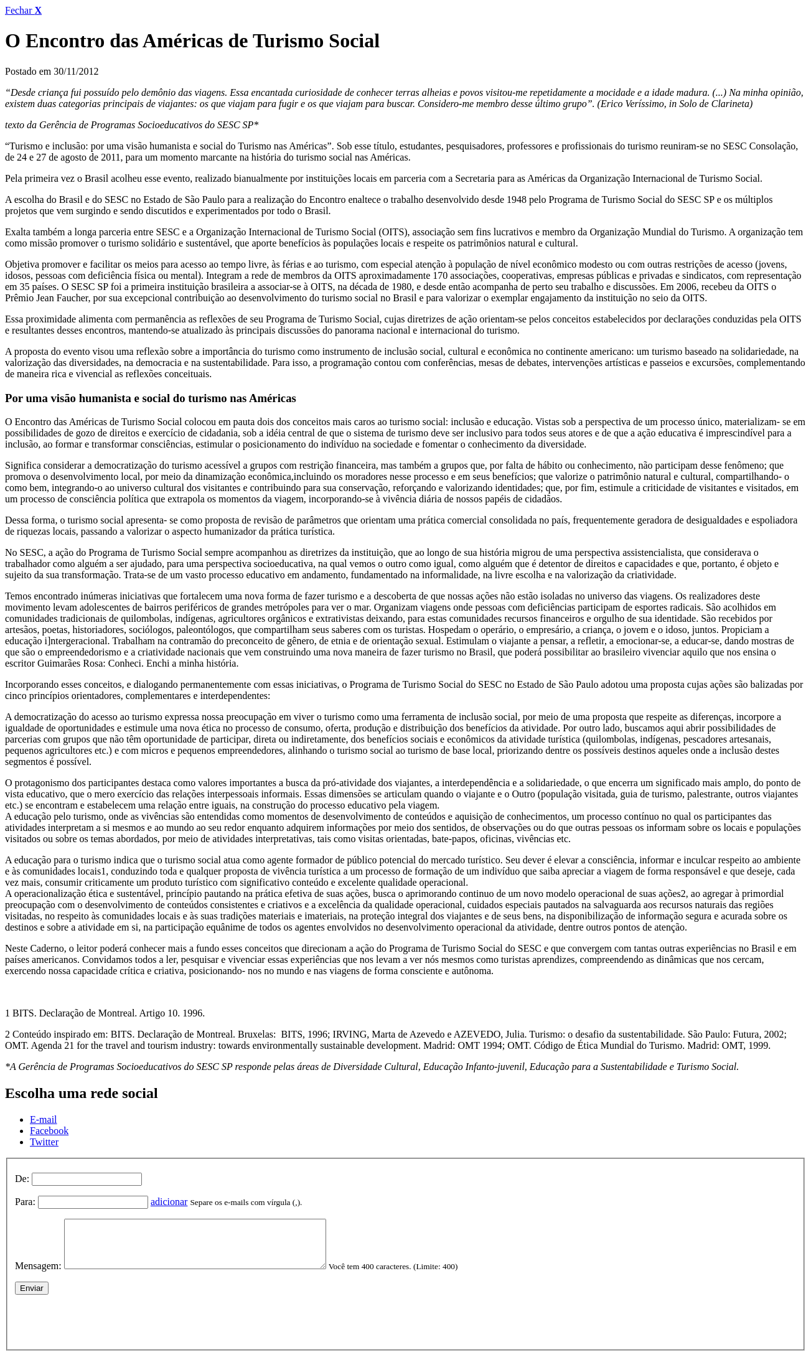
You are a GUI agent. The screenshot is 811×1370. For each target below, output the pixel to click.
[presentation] (109, 1328)
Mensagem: (38, 1275)
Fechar (23, 10)
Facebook (49, 1130)
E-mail (43, 1119)
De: (22, 1178)
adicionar (169, 1201)
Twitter (44, 1142)
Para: (25, 1201)
